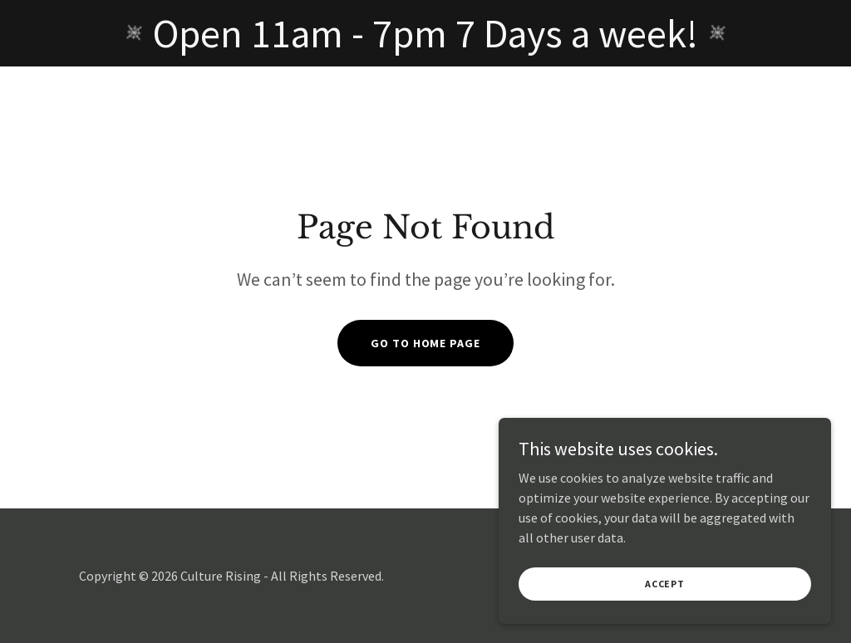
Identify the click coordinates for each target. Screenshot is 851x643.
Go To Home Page (425, 343)
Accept (665, 606)
